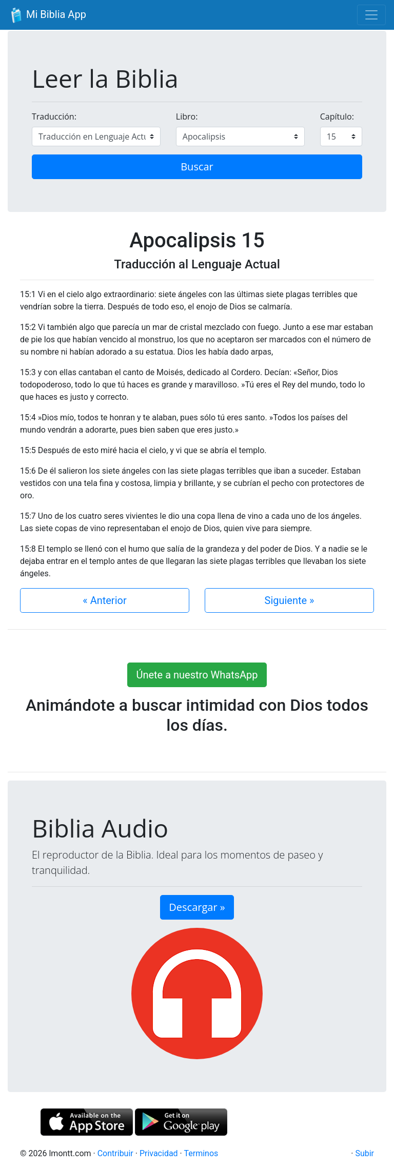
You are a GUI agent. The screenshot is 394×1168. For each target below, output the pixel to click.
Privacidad (159, 1153)
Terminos (201, 1153)
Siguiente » (289, 600)
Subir (364, 1153)
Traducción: (54, 116)
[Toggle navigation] (371, 15)
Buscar (197, 166)
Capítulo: (337, 116)
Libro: (187, 116)
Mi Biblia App (47, 15)
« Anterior (104, 600)
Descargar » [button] (197, 907)
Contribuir (115, 1153)
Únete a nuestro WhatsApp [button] (197, 675)
